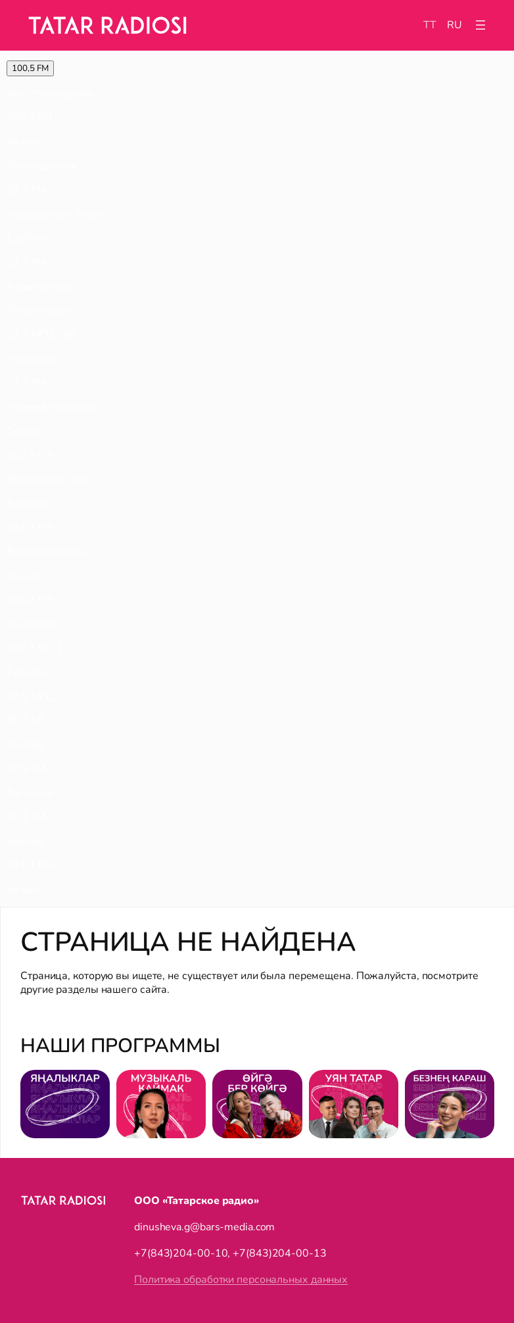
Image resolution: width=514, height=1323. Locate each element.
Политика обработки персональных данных (241, 1279)
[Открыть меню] (480, 25)
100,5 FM (30, 68)
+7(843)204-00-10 (180, 1253)
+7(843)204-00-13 (279, 1253)
